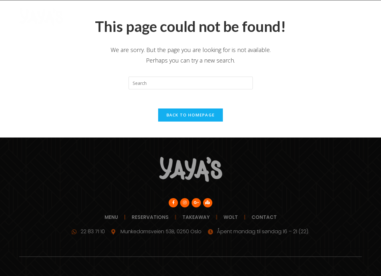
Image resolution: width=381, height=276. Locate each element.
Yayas (81, 16)
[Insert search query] (190, 83)
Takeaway (220, 16)
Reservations (181, 16)
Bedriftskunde (136, 16)
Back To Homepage (190, 115)
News (305, 16)
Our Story (276, 16)
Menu (103, 16)
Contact (331, 16)
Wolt (248, 16)
